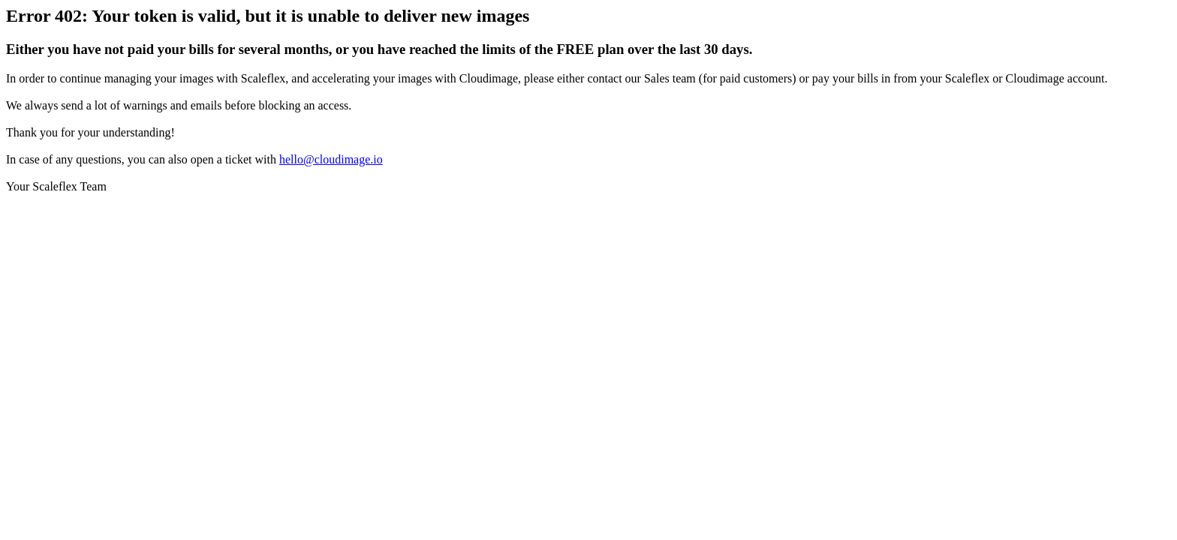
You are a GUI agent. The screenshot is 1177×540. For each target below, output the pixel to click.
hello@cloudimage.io (331, 159)
